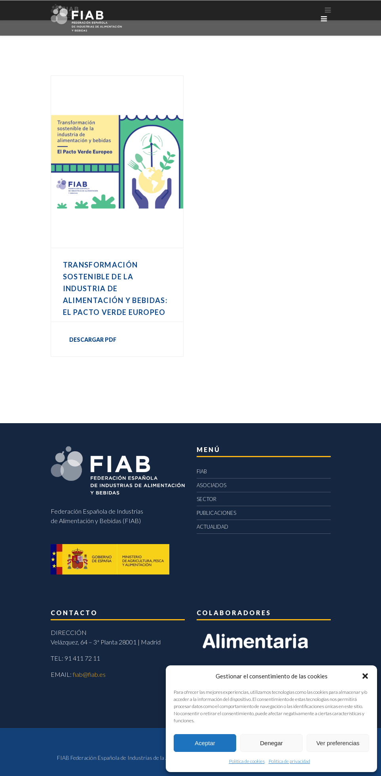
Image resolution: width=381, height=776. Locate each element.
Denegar (271, 743)
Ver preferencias (337, 743)
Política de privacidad (289, 761)
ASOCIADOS (211, 485)
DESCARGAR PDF (92, 339)
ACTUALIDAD (212, 527)
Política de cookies (247, 761)
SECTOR (206, 499)
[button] (365, 676)
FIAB (202, 471)
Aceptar (205, 743)
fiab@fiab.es (89, 674)
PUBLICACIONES (216, 513)
